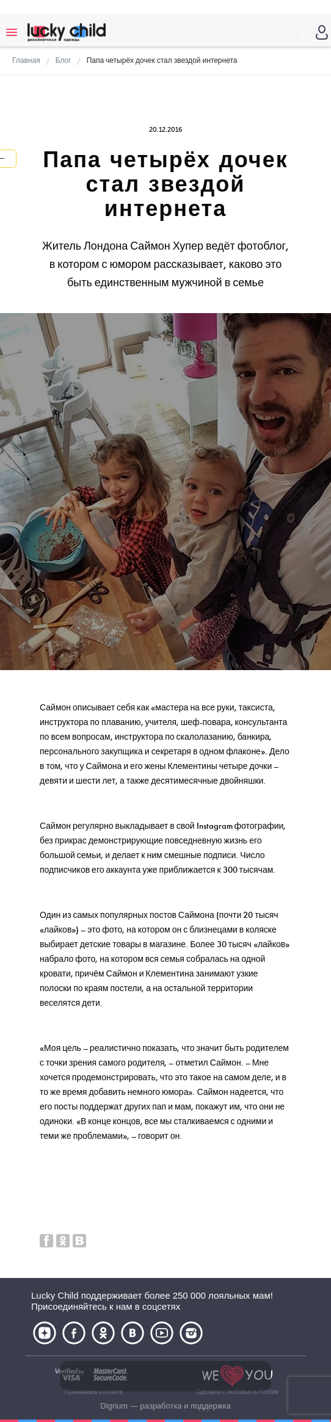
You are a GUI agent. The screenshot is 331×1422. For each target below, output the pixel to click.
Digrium (114, 1405)
